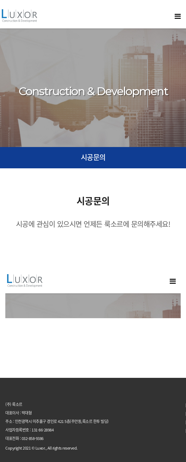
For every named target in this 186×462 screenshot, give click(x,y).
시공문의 (93, 157)
